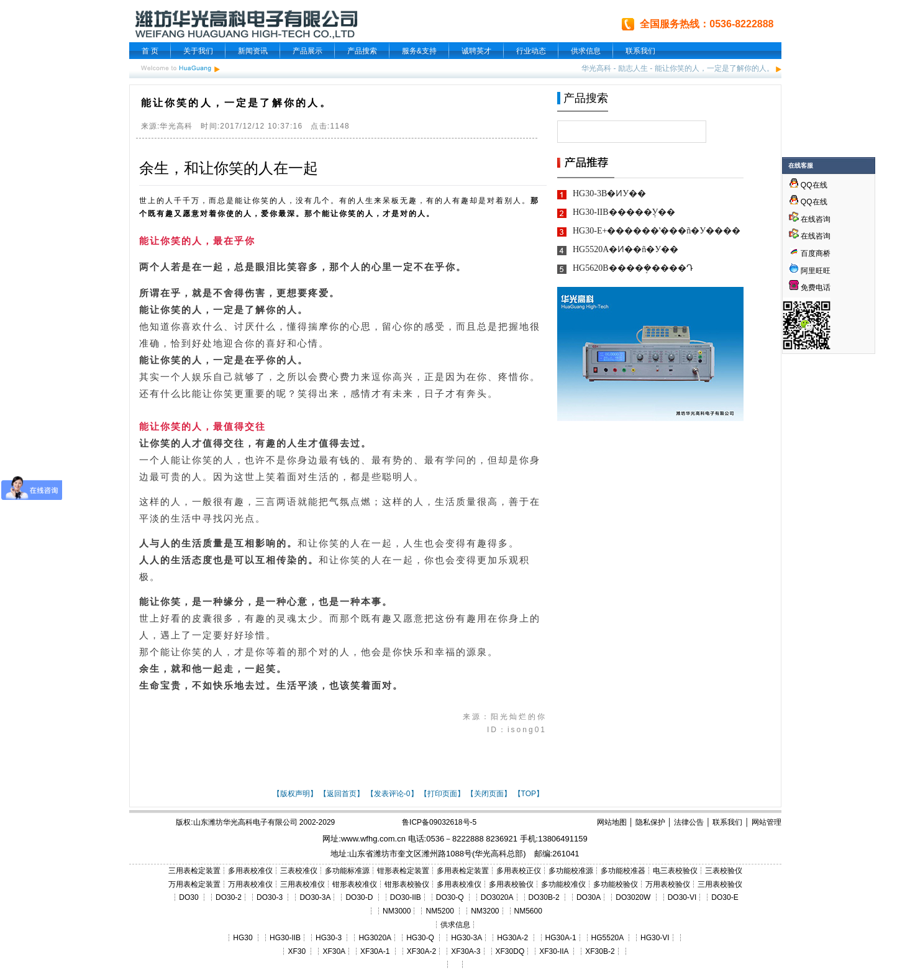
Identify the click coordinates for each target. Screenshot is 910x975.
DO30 (188, 897)
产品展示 (307, 51)
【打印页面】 (442, 793)
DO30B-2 (544, 897)
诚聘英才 (476, 51)
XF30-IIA (553, 951)
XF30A (333, 951)
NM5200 (439, 911)
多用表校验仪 (511, 884)
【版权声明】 (295, 793)
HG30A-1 (560, 937)
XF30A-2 (421, 951)
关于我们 (198, 51)
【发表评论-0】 (392, 793)
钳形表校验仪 (406, 884)
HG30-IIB (285, 937)
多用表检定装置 (463, 870)
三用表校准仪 (302, 884)
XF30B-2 (599, 951)
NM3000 (397, 911)
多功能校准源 (570, 870)
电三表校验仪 (675, 870)
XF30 (297, 951)
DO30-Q (450, 897)
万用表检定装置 (194, 884)
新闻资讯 (253, 51)
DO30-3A (314, 897)
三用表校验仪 (720, 884)
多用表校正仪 (518, 870)
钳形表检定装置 (403, 870)
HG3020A (374, 937)
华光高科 (596, 68)
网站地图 (612, 822)
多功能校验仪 (615, 884)
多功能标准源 (347, 870)
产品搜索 (362, 51)
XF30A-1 (374, 951)
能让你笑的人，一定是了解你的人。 (714, 68)
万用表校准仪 (250, 884)
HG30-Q (420, 937)
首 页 (150, 51)
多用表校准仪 (250, 870)
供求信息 (586, 51)
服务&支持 (419, 51)
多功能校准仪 (563, 884)
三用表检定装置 (194, 870)
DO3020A (497, 897)
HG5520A (607, 937)
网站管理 (766, 822)
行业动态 (531, 51)
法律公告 (689, 822)
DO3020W (633, 897)
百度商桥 (809, 253)
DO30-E (724, 897)
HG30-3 (329, 937)
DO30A (588, 897)
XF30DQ (510, 951)
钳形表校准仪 (354, 884)
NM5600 (528, 911)
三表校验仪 (723, 870)
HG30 (242, 937)
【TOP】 (529, 793)
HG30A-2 (512, 937)
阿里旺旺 (814, 270)
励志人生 (633, 68)
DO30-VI (682, 897)
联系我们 (640, 51)
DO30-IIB (405, 897)
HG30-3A (466, 937)
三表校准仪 (298, 870)
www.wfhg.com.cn (373, 838)
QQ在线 (808, 185)
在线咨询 (809, 219)
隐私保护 (650, 822)
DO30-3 (270, 897)
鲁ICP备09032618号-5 (439, 822)
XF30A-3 (465, 951)
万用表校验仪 (667, 884)
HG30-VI (655, 937)
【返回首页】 (341, 793)
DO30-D (359, 897)
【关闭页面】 (488, 793)
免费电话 (809, 287)
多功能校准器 (623, 870)
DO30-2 (229, 897)
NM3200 (485, 911)
